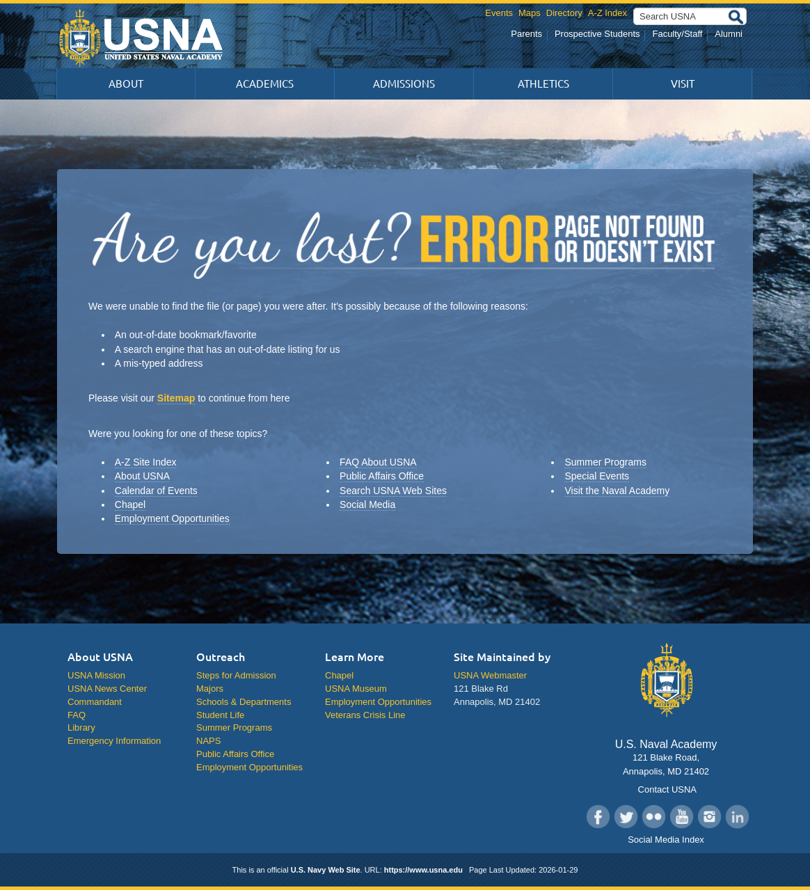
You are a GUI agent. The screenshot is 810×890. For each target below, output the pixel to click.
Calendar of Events (156, 490)
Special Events (596, 476)
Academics (265, 84)
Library (81, 727)
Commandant (95, 702)
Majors (209, 688)
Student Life (220, 715)
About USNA (142, 476)
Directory (564, 13)
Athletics (543, 84)
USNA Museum (356, 688)
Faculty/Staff (677, 34)
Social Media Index (666, 839)
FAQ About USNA (378, 462)
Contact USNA (666, 789)
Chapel (130, 504)
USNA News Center (107, 688)
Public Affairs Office (382, 476)
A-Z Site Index (146, 462)
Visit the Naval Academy (616, 490)
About (126, 84)
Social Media (367, 504)
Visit (682, 84)
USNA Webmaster (490, 675)
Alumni (728, 34)
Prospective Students (597, 34)
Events (499, 13)
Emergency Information (114, 741)
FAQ (77, 715)
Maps (529, 13)
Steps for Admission (236, 675)
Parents (526, 34)
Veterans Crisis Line (365, 715)
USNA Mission (96, 675)
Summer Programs (605, 462)
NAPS (208, 741)
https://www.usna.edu (423, 870)
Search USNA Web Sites (393, 490)
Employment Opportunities (172, 518)
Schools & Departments (243, 702)
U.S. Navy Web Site (325, 870)
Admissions (404, 84)
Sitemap (176, 398)
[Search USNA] (690, 16)
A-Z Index (607, 13)
